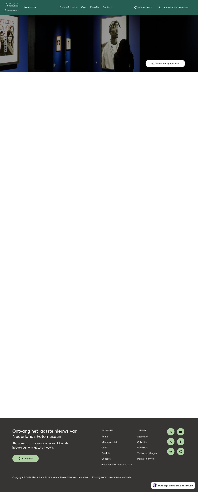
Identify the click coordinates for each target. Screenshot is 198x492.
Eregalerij (142, 447)
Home (104, 436)
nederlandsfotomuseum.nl (178, 7)
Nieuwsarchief (109, 442)
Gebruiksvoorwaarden (120, 477)
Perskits (94, 7)
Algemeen (142, 436)
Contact (107, 7)
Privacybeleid (99, 477)
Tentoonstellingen (147, 453)
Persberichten (67, 7)
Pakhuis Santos (145, 458)
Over (83, 7)
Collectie (142, 442)
